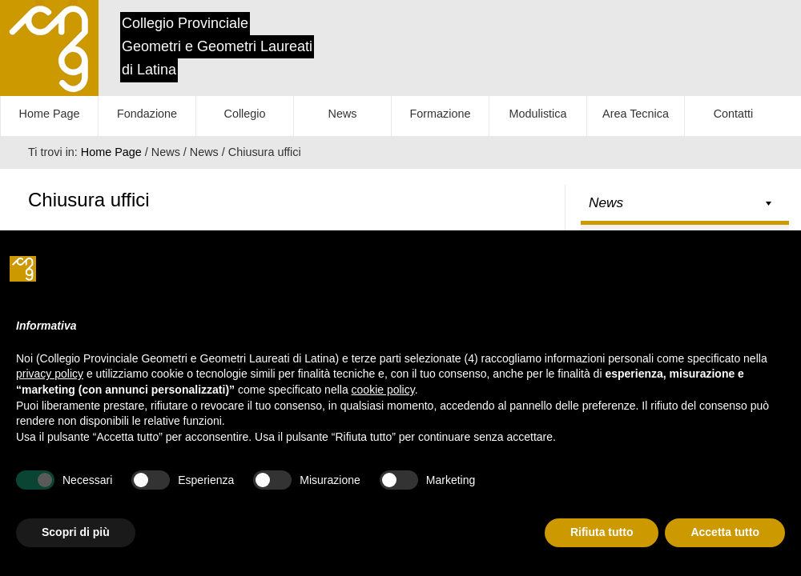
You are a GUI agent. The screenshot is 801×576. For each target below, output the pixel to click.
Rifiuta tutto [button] (602, 532)
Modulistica (538, 113)
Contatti (734, 113)
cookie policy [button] (383, 389)
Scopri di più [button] (76, 532)
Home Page (49, 113)
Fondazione (147, 113)
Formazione (440, 113)
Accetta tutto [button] (724, 532)
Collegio (245, 113)
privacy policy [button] (49, 373)
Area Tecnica (635, 113)
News (342, 113)
